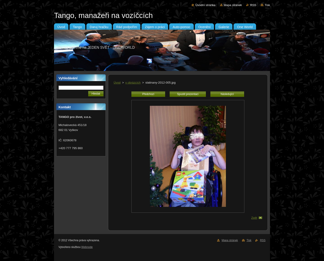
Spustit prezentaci (187, 94)
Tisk (267, 5)
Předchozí (148, 94)
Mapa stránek (233, 5)
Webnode (87, 247)
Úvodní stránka (205, 5)
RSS (253, 5)
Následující (227, 94)
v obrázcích (133, 82)
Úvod (117, 82)
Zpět (254, 217)
